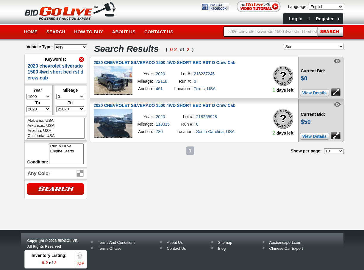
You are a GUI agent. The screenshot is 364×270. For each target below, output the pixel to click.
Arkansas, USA (55, 125)
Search (55, 31)
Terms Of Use (109, 248)
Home (31, 31)
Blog (222, 248)
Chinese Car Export (286, 248)
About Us (123, 31)
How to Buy (88, 31)
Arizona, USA (55, 130)
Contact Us (158, 31)
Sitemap (225, 242)
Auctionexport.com (285, 242)
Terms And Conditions (116, 242)
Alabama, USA (55, 120)
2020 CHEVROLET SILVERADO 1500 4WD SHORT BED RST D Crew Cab (165, 62)
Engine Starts (66, 151)
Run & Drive (66, 146)
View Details (314, 92)
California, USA (55, 135)
